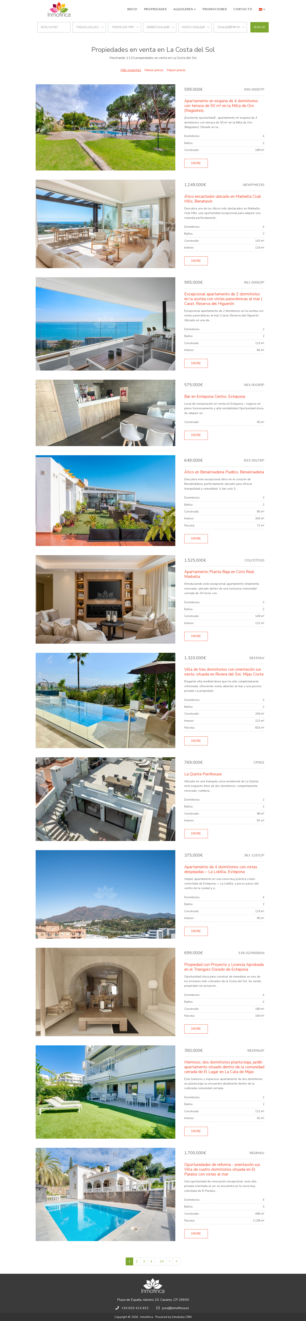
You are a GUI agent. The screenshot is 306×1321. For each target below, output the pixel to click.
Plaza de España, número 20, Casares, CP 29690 (153, 1299)
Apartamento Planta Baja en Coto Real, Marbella (219, 574)
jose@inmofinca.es (175, 1308)
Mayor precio (176, 70)
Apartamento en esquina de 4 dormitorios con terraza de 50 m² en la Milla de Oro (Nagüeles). (221, 105)
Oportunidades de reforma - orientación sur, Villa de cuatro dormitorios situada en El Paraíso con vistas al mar (222, 1169)
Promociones (215, 9)
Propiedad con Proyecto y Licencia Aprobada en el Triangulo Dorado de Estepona (224, 967)
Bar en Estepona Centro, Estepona (214, 396)
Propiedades (155, 9)
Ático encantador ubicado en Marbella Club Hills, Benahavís (222, 199)
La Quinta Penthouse (203, 774)
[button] (262, 9)
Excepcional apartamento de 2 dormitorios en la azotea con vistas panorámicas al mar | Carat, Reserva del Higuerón (223, 298)
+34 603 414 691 (135, 1308)
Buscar (259, 27)
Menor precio (153, 70)
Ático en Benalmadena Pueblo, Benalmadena (224, 472)
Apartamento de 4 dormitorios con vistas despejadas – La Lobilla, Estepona (220, 869)
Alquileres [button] (183, 9)
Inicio (132, 9)
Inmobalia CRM (182, 1317)
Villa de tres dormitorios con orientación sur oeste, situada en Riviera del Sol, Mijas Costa (223, 672)
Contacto (242, 9)
